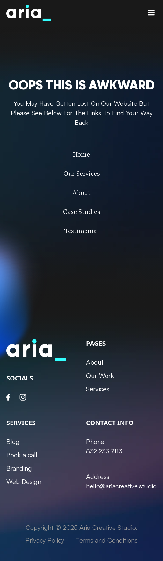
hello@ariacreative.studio (121, 486)
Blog (12, 441)
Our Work (100, 376)
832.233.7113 (104, 451)
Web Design (23, 482)
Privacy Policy (45, 540)
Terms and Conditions (106, 540)
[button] (151, 12)
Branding (19, 468)
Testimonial (81, 230)
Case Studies (81, 211)
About (81, 192)
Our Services (81, 173)
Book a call (21, 455)
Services (97, 389)
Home (81, 154)
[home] (28, 13)
